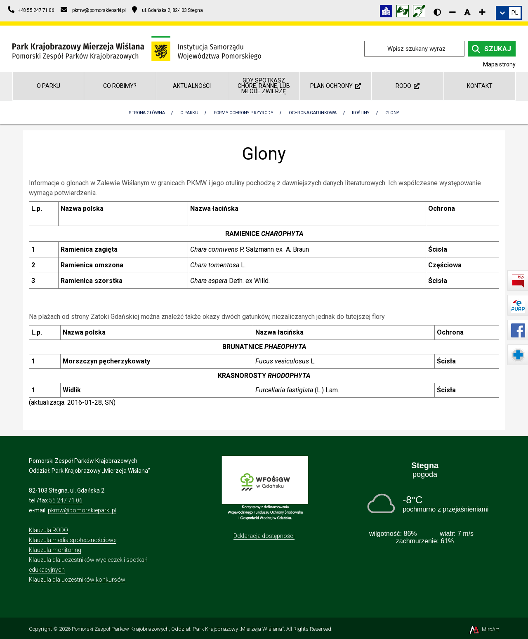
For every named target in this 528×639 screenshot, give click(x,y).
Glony (392, 113)
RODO (408, 86)
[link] (509, 13)
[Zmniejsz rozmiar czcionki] (452, 12)
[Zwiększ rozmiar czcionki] (482, 12)
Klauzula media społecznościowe (72, 540)
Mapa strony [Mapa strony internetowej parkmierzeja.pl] (499, 64)
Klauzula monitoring (55, 550)
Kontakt (480, 86)
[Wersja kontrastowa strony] (437, 12)
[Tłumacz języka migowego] (404, 13)
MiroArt (483, 629)
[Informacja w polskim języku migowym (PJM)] (421, 13)
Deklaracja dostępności (264, 536)
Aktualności (192, 86)
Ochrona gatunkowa (313, 113)
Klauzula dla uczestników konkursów (77, 579)
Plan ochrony (335, 86)
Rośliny (360, 113)
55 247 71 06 (65, 500)
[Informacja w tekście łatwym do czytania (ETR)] (388, 13)
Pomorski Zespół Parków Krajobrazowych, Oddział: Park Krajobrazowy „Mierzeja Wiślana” (178, 629)
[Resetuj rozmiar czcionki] (467, 12)
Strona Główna (147, 113)
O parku (48, 86)
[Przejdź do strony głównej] (136, 48)
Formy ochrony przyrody (243, 113)
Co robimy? (120, 86)
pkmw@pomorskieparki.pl (82, 510)
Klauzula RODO (48, 530)
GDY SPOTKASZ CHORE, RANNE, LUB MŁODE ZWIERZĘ (264, 86)
